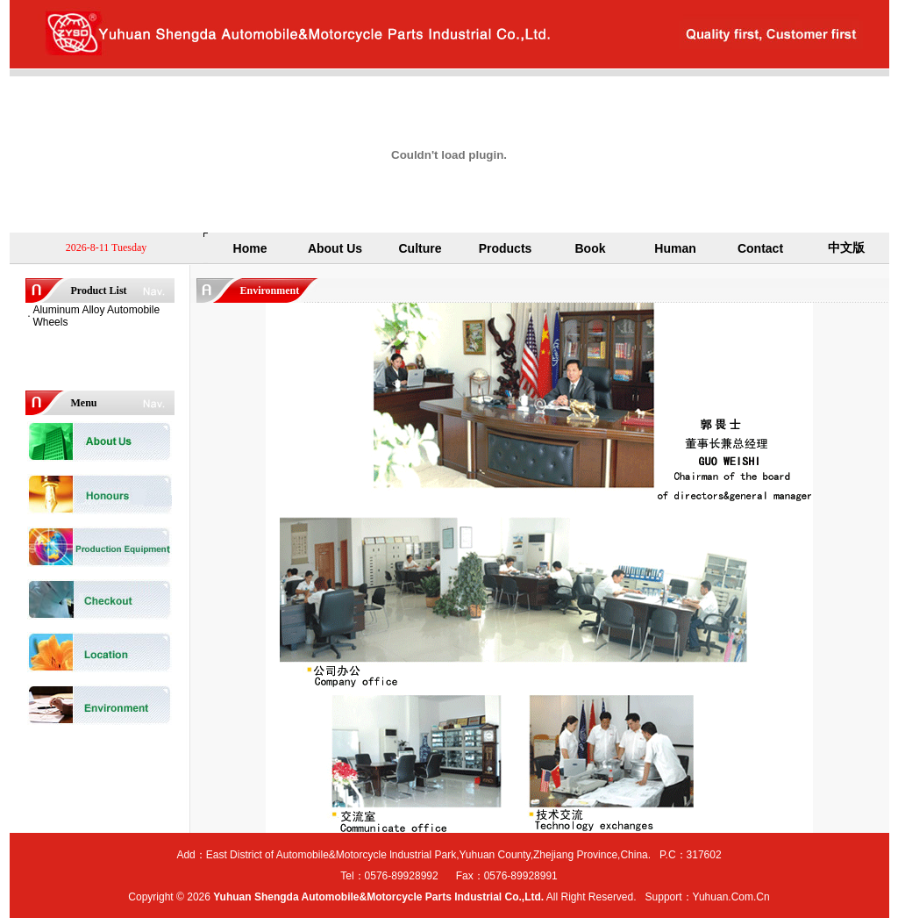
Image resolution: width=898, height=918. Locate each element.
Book (590, 248)
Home (250, 248)
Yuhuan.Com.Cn (731, 897)
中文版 (846, 247)
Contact (760, 248)
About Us (335, 248)
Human (674, 248)
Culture (420, 248)
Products (505, 248)
